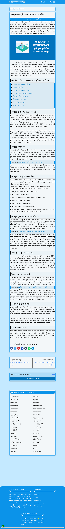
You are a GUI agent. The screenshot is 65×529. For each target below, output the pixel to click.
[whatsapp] (44, 2)
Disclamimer (37, 500)
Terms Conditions (39, 503)
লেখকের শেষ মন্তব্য (18, 105)
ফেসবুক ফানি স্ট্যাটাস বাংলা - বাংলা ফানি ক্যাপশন (31, 232)
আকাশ (38, 518)
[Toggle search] (51, 2)
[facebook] (41, 2)
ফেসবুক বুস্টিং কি (18, 87)
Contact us (37, 497)
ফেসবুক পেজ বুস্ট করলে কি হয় (22, 84)
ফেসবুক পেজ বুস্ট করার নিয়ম (21, 90)
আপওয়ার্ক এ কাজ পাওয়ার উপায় (32, 19)
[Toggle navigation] (54, 2)
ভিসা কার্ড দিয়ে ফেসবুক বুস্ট (21, 96)
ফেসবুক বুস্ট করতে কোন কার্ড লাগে (23, 93)
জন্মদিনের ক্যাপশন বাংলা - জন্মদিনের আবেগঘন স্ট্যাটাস (33, 287)
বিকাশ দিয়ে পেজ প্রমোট (19, 102)
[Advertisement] (32, 470)
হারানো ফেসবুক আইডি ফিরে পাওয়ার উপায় (30, 162)
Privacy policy (38, 506)
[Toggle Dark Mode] (48, 2)
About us (36, 494)
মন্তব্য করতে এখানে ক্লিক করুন (32, 379)
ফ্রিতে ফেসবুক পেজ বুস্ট (19, 99)
